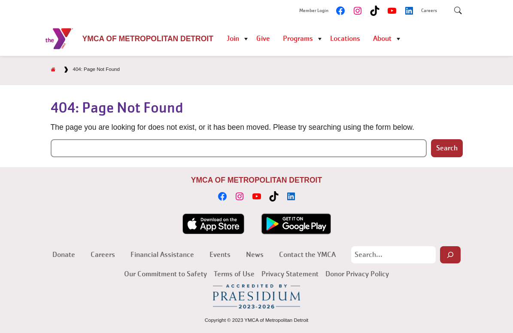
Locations (345, 38)
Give (263, 38)
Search (447, 148)
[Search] (450, 254)
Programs (298, 38)
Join (233, 38)
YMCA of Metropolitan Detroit (147, 38)
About (382, 38)
